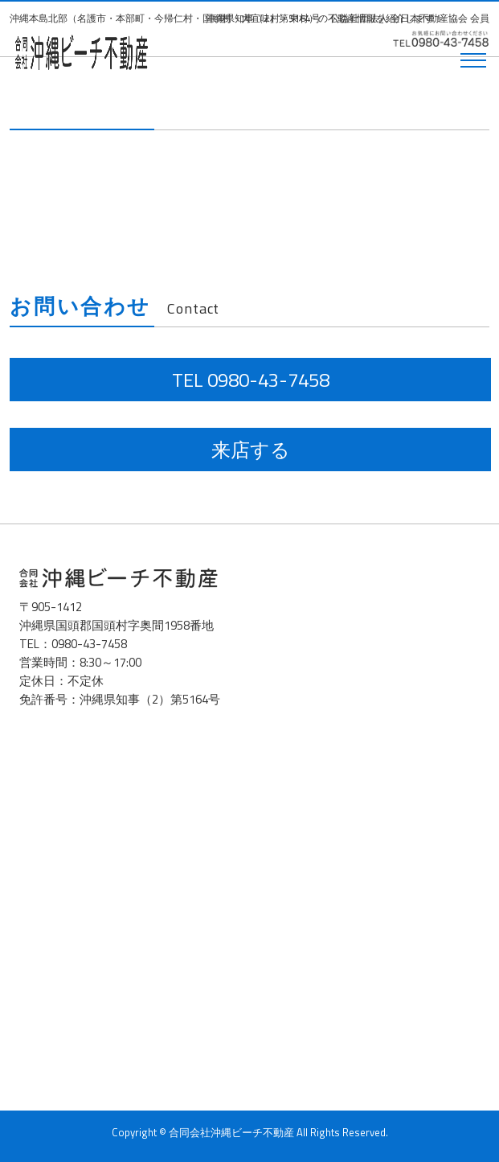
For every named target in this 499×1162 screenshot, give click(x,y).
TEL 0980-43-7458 (250, 379)
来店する (250, 449)
